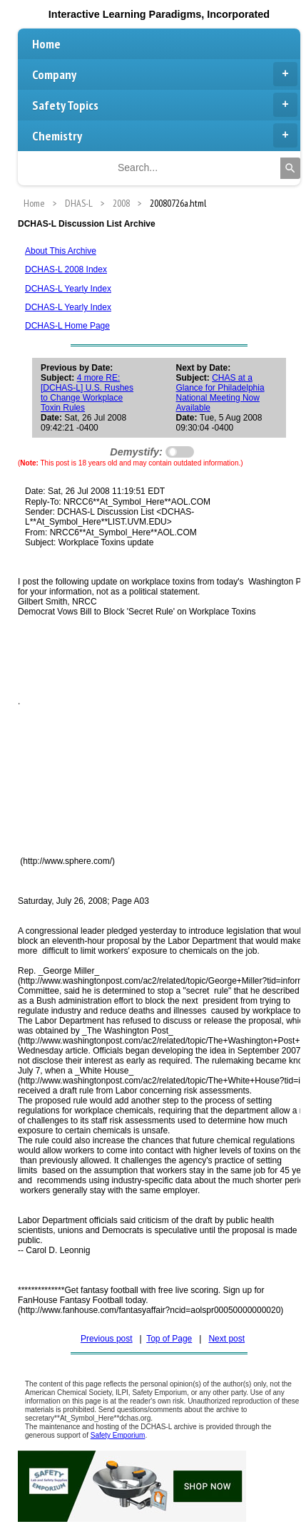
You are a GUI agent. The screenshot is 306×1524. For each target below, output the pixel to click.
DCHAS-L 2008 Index (66, 269)
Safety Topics (164, 105)
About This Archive (60, 251)
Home (46, 44)
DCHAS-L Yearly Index (68, 289)
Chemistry (164, 135)
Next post (226, 1339)
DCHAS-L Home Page (67, 326)
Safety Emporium (118, 1435)
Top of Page (169, 1339)
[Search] (290, 168)
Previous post (107, 1339)
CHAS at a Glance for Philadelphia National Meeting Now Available (220, 393)
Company (164, 74)
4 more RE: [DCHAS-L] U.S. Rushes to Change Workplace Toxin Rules (87, 393)
